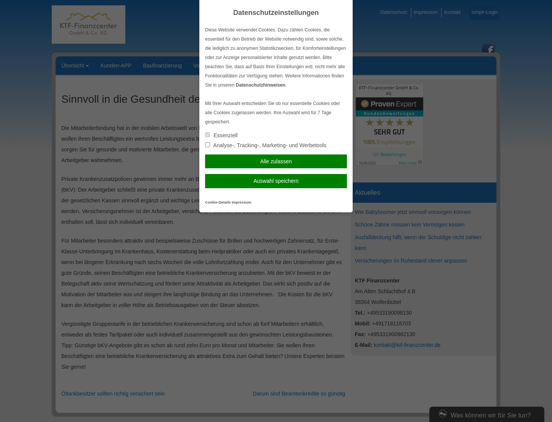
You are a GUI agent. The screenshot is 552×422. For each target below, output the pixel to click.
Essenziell (221, 135)
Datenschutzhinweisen (260, 85)
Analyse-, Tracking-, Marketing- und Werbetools (266, 145)
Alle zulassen (276, 161)
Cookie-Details (218, 202)
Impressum (241, 202)
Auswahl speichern (276, 181)
